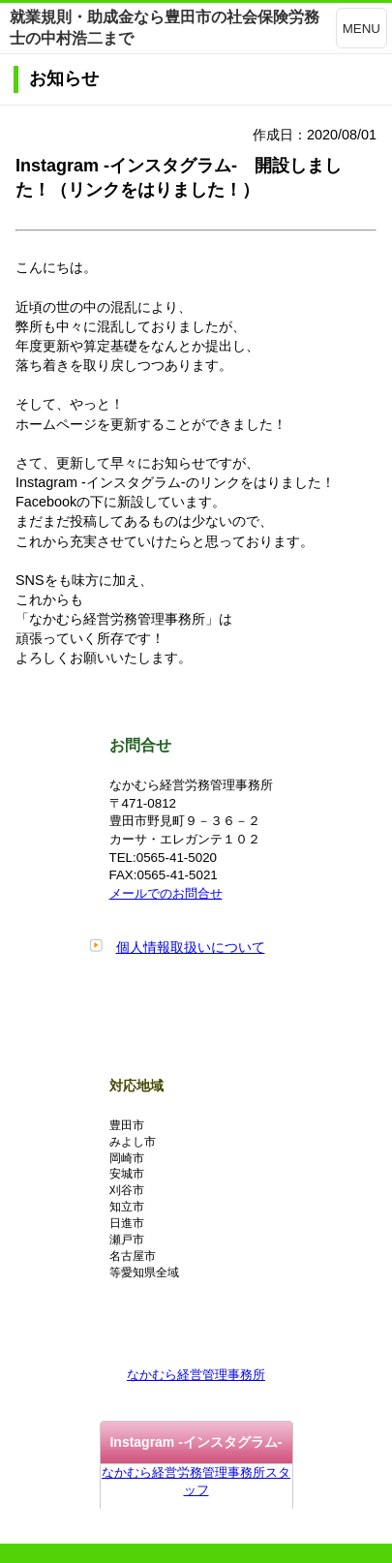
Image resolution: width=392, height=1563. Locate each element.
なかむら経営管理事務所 (196, 1374)
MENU (361, 28)
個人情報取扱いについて (190, 947)
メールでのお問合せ (166, 893)
